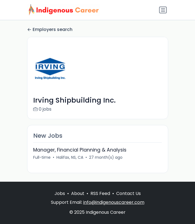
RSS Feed (100, 193)
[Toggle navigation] (163, 10)
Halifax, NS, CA (69, 157)
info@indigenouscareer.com (113, 202)
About (77, 193)
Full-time (42, 157)
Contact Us (128, 193)
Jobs (59, 193)
